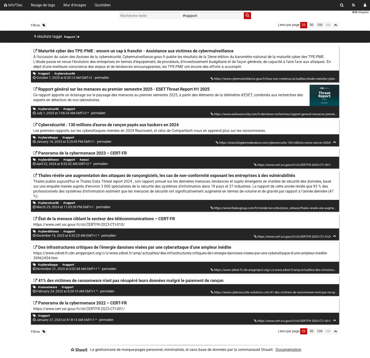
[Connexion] (365, 5)
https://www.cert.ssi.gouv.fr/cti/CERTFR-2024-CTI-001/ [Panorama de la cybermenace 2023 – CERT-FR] (293, 165)
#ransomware (47, 287)
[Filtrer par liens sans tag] (44, 25)
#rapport (44, 73)
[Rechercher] (341, 5)
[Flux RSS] (353, 5)
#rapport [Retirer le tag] (71, 36)
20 (304, 25)
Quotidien (103, 5)
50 (311, 25)
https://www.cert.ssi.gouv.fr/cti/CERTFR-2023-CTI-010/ (79, 224)
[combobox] (212, 15)
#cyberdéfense (48, 159)
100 (320, 25)
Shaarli (81, 349)
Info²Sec (13, 5)
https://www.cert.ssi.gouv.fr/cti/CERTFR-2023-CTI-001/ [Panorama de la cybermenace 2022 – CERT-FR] (293, 321)
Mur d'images (74, 5)
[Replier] (334, 142)
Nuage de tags (43, 5)
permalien (71, 78)
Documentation (288, 349)
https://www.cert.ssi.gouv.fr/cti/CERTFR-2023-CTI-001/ (79, 309)
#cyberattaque (48, 137)
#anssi (84, 159)
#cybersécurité (64, 73)
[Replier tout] (335, 25)
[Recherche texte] (150, 15)
